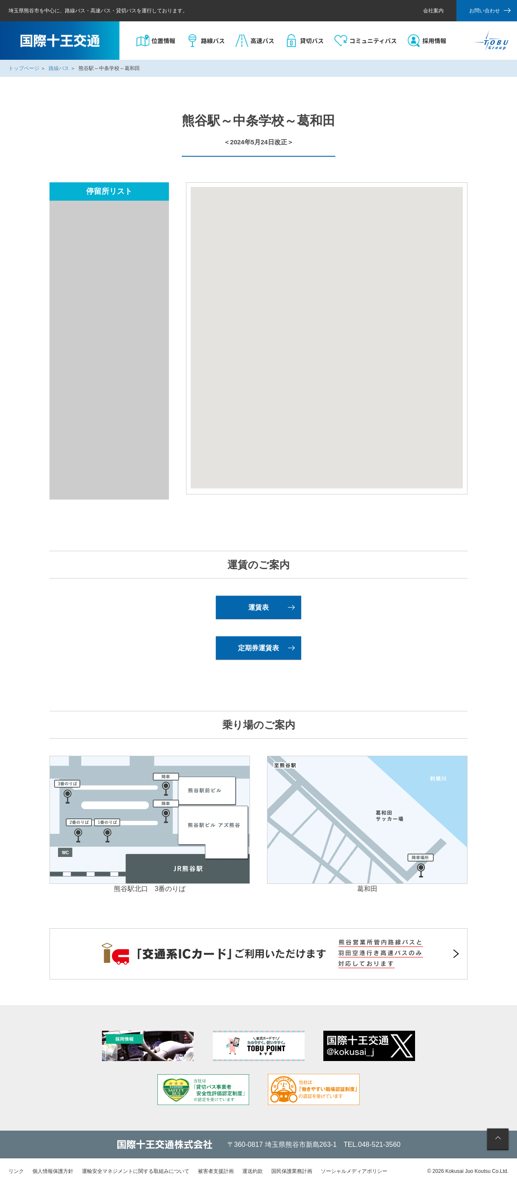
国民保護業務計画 (291, 1171)
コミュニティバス (373, 40)
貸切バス (312, 40)
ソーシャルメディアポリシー (354, 1171)
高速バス (262, 40)
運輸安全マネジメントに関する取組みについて (135, 1171)
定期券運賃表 (258, 648)
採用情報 (434, 40)
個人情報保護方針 (52, 1171)
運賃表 (258, 607)
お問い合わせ (484, 11)
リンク (16, 1171)
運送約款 (252, 1171)
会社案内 (433, 11)
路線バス (213, 40)
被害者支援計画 (216, 1171)
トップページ (24, 68)
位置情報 (163, 40)
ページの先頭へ (497, 1139)
